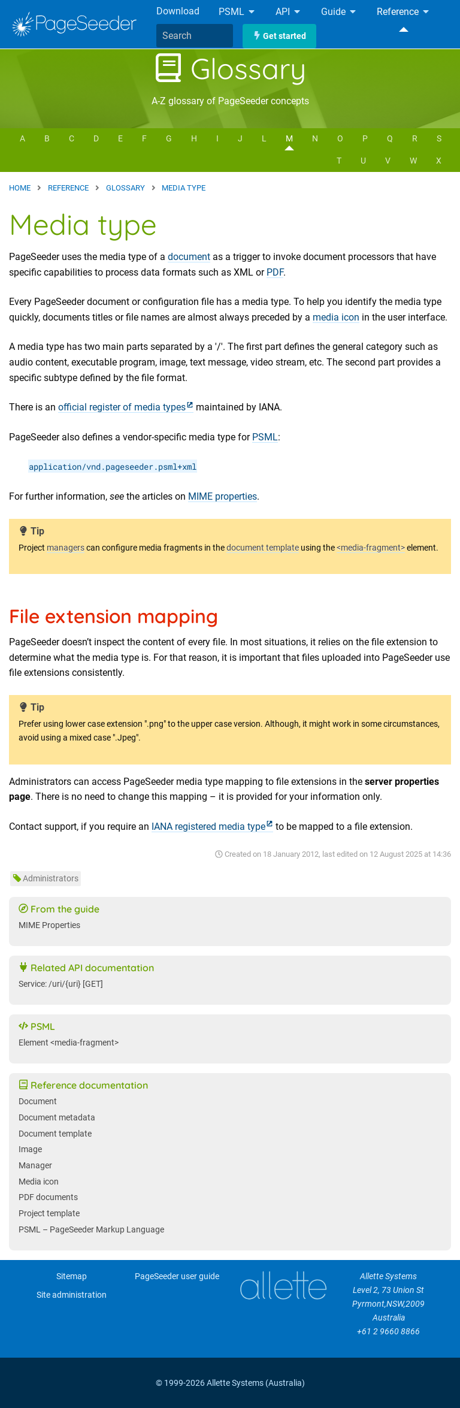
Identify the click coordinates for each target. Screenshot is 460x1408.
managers (65, 548)
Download (177, 11)
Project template (49, 1213)
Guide (339, 12)
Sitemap (71, 1276)
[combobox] (194, 36)
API (289, 12)
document (189, 256)
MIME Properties (49, 925)
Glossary (230, 68)
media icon (336, 317)
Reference (404, 12)
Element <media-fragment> (69, 1043)
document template (262, 548)
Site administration (72, 1295)
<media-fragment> (371, 548)
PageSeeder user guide (177, 1276)
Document (38, 1101)
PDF (275, 272)
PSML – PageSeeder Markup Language (91, 1230)
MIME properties (222, 496)
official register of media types (122, 407)
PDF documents (48, 1197)
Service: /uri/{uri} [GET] (61, 984)
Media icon (39, 1182)
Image (30, 1149)
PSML (237, 12)
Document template (55, 1134)
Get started (279, 36)
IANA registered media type (208, 826)
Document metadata (57, 1118)
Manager (35, 1166)
